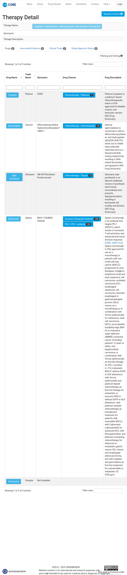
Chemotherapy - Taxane (78, 175)
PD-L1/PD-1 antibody (78, 224)
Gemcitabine (14, 126)
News (29, 4)
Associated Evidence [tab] (32, 48)
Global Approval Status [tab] (85, 48)
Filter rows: (88, 64)
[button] (22, 77)
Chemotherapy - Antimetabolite (82, 125)
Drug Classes (54, 4)
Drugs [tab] (9, 48)
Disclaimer (81, 4)
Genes (40, 4)
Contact (95, 4)
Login (119, 4)
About (68, 4)
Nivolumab (13, 219)
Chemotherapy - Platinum (79, 95)
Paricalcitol (13, 481)
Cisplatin (12, 95)
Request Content (113, 14)
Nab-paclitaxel (14, 177)
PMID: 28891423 (114, 243)
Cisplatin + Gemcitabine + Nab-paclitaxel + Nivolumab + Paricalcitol (67, 26)
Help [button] (107, 4)
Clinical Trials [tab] (57, 48)
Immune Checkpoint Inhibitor (82, 219)
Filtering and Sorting (111, 56)
